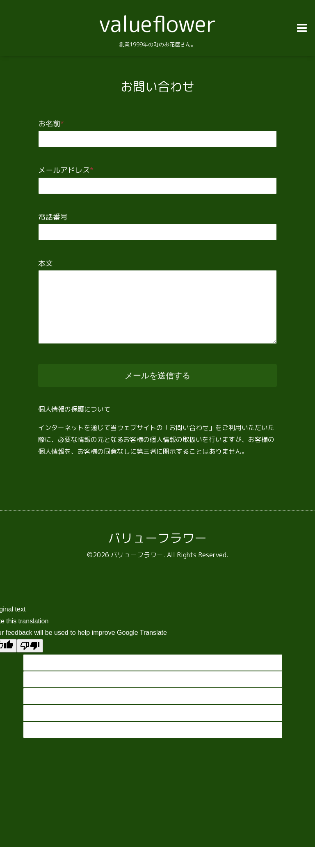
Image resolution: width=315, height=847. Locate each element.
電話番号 (53, 217)
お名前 (51, 124)
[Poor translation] (30, 645)
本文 (45, 263)
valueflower (157, 23)
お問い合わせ (157, 86)
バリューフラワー (157, 538)
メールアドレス (66, 170)
